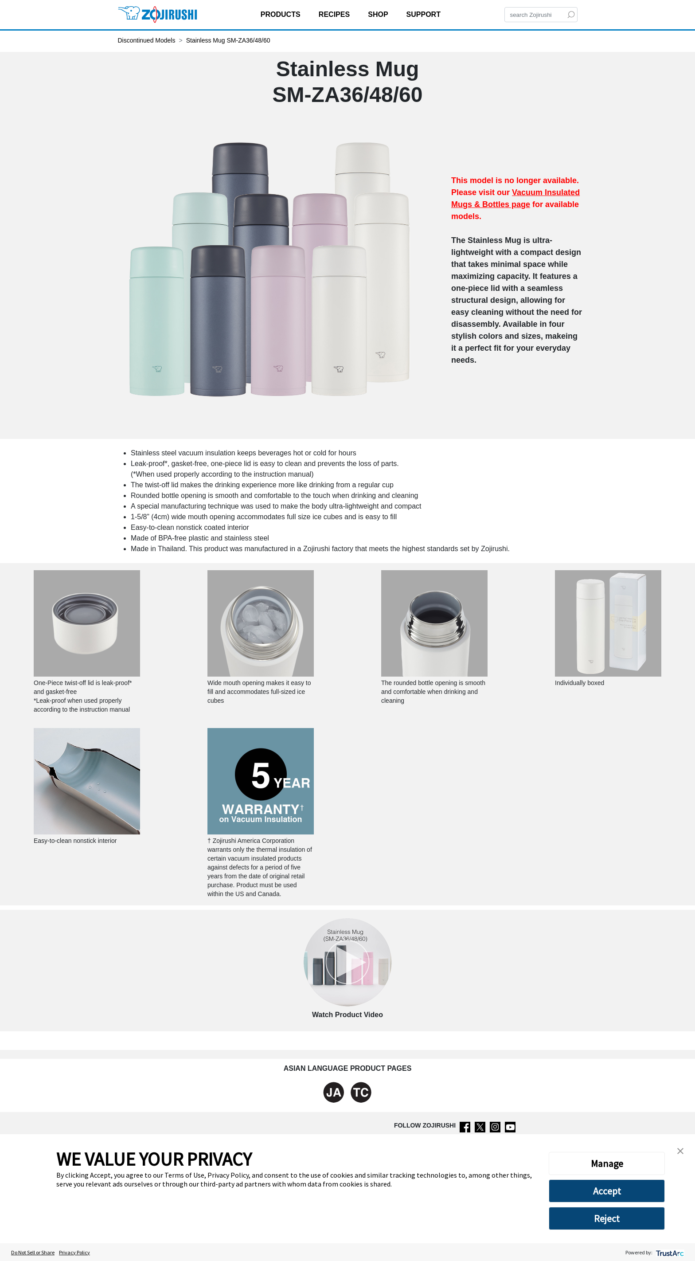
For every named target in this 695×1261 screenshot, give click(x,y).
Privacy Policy (74, 1252)
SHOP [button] (379, 14)
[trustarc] (669, 1252)
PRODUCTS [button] (281, 14)
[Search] (541, 14)
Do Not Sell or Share (33, 1252)
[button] (680, 1150)
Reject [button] (607, 1218)
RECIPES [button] (335, 14)
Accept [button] (607, 1191)
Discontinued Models (147, 40)
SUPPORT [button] (424, 14)
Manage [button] (607, 1163)
